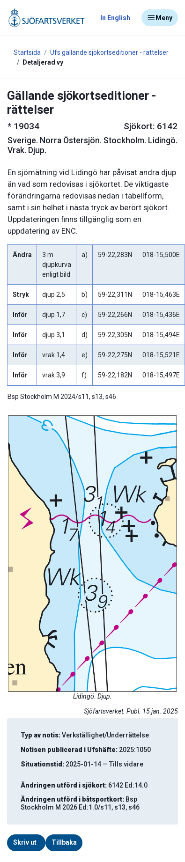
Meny (159, 18)
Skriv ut (25, 842)
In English (115, 18)
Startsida (27, 52)
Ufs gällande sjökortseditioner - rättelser (109, 52)
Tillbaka (64, 842)
